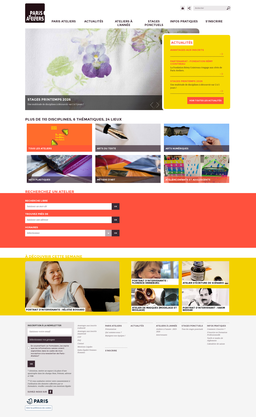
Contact (80, 344)
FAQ (79, 340)
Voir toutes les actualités (205, 100)
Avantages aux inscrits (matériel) (86, 332)
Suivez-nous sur (37, 392)
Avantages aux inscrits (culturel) (86, 327)
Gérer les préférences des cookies (38, 408)
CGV (79, 337)
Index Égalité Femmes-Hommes (87, 351)
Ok (115, 206)
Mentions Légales (84, 347)
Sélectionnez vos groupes (42, 339)
